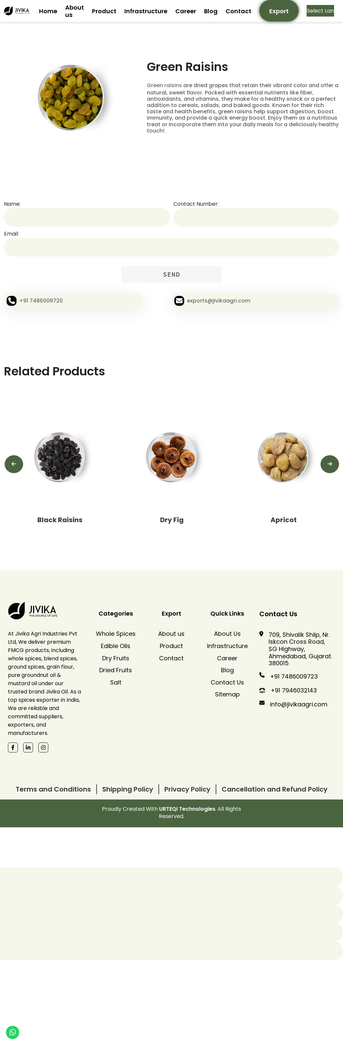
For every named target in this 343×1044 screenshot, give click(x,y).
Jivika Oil (57, 691)
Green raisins (164, 85)
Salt (115, 682)
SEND (171, 274)
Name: (12, 204)
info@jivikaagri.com (298, 704)
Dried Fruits (115, 670)
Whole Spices (116, 633)
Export (279, 11)
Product (104, 11)
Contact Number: (196, 204)
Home (48, 11)
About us (74, 10)
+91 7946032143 (294, 690)
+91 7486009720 (41, 300)
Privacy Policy (187, 789)
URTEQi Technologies (187, 809)
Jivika (22, 633)
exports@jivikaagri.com (218, 300)
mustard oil (22, 683)
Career (185, 11)
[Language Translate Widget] (320, 11)
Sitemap (227, 694)
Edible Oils (115, 646)
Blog (211, 11)
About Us (227, 633)
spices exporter (39, 700)
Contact (238, 11)
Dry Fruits (115, 658)
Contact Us (227, 682)
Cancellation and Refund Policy (274, 789)
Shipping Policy (127, 789)
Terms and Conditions (53, 789)
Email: (11, 234)
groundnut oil (38, 675)
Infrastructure (145, 11)
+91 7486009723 (294, 676)
